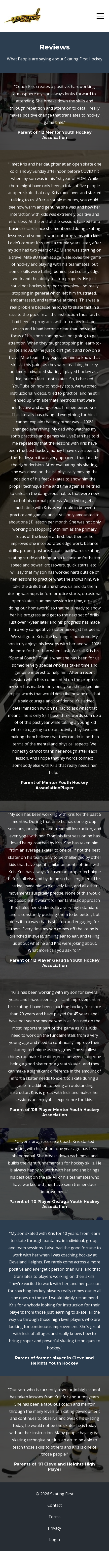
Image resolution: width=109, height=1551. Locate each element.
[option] (54, 111)
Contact (54, 1505)
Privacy (54, 1528)
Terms (54, 1516)
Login (54, 1539)
